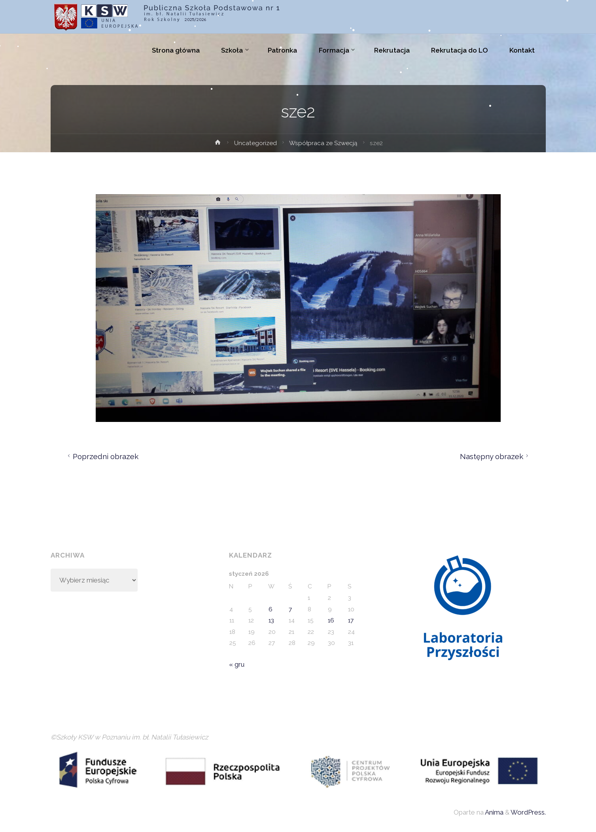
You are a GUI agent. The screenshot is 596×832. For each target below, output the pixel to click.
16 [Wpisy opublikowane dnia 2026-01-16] (331, 620)
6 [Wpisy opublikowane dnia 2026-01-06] (270, 609)
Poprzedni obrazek (101, 456)
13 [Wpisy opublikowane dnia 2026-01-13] (271, 620)
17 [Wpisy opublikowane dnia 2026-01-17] (351, 620)
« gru (236, 664)
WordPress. (528, 812)
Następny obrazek (495, 456)
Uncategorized (255, 143)
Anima (493, 812)
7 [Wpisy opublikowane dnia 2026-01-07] (290, 609)
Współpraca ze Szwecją (323, 143)
